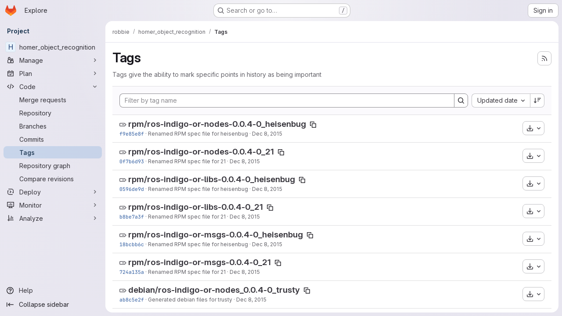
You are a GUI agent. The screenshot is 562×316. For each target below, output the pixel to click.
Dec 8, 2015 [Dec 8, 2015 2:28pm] (251, 299)
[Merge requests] (53, 99)
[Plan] (53, 73)
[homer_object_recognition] (53, 47)
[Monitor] (53, 205)
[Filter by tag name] (286, 100)
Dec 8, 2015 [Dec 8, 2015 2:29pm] (267, 133)
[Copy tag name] (313, 124)
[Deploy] (53, 192)
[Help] (53, 290)
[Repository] (53, 113)
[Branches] (53, 126)
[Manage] (53, 60)
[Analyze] (53, 218)
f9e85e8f (131, 133)
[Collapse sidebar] (53, 304)
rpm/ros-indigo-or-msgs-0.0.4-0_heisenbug (215, 235)
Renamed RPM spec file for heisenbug (198, 133)
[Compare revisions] (53, 178)
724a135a (131, 272)
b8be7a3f (131, 216)
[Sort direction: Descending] (537, 100)
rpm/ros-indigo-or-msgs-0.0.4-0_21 (199, 262)
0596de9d (131, 189)
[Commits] (53, 139)
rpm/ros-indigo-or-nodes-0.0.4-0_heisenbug (217, 124)
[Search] (461, 100)
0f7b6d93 (131, 161)
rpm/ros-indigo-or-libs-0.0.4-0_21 (195, 207)
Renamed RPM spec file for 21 (187, 161)
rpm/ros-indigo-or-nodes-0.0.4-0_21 (201, 152)
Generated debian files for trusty (190, 299)
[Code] (53, 86)
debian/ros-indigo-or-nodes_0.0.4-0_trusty (214, 290)
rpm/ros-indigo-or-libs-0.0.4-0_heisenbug (211, 179)
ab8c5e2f (131, 299)
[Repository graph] (53, 165)
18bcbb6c (131, 244)
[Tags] (53, 152)
